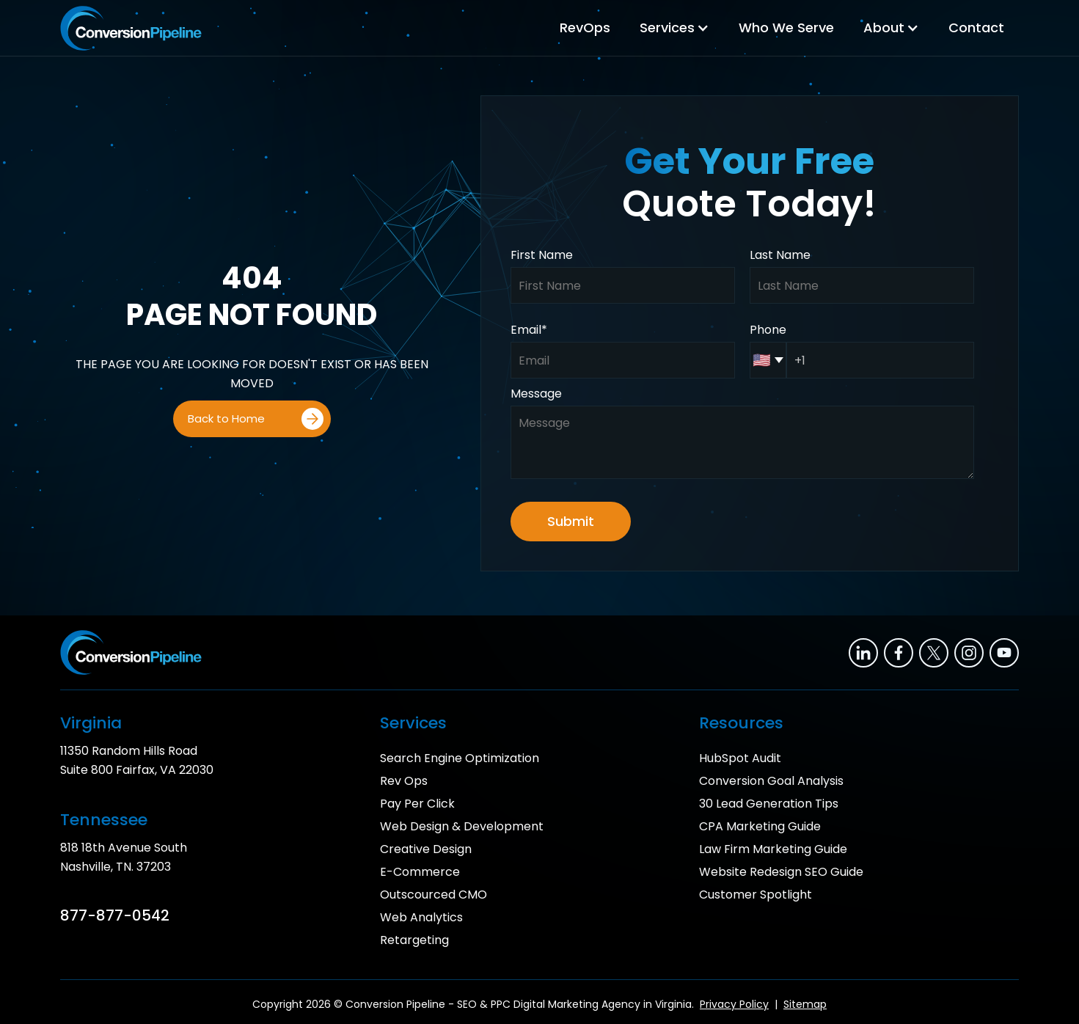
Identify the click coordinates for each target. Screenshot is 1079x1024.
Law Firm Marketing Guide (773, 849)
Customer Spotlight (755, 894)
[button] (674, 28)
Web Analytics (421, 917)
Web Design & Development (462, 826)
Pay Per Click (417, 803)
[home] (131, 28)
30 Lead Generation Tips (768, 803)
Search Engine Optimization (459, 758)
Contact (976, 27)
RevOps (585, 27)
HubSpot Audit (740, 758)
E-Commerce (420, 871)
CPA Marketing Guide (760, 826)
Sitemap (805, 1004)
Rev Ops (404, 780)
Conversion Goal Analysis (771, 780)
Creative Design (426, 849)
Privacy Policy (734, 1004)
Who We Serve (786, 27)
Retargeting (414, 940)
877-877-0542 (114, 915)
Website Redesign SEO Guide (781, 871)
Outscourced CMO (433, 894)
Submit (570, 521)
